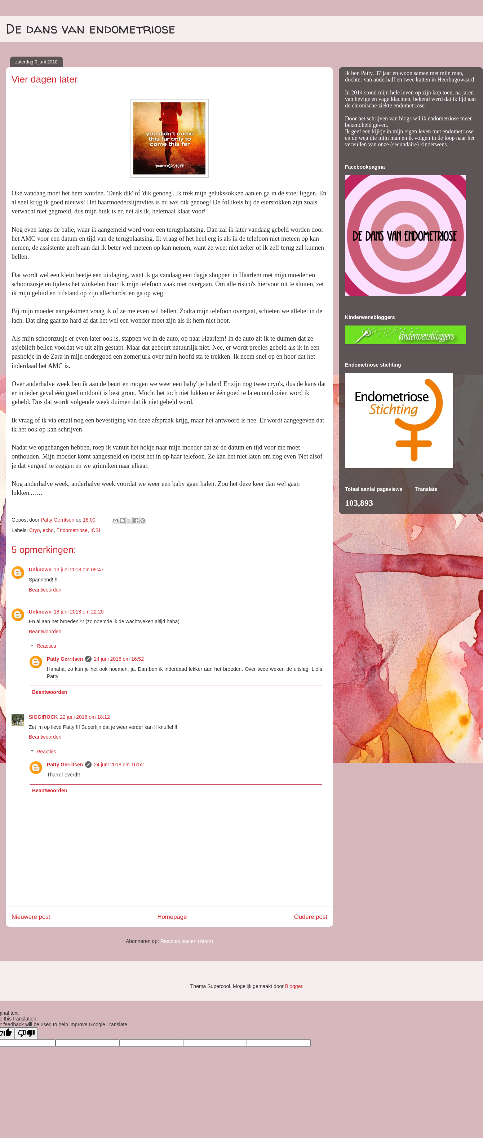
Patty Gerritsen (65, 659)
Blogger (293, 986)
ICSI (95, 530)
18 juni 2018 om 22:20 (79, 612)
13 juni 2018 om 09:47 (79, 569)
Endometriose (72, 530)
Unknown (40, 569)
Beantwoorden (45, 590)
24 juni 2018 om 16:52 (119, 659)
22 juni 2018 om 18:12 (85, 717)
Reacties (46, 646)
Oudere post (310, 916)
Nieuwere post (31, 916)
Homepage (172, 916)
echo (48, 530)
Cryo (34, 530)
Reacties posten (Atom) (186, 941)
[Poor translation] (26, 1033)
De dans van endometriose (91, 28)
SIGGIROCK (43, 717)
